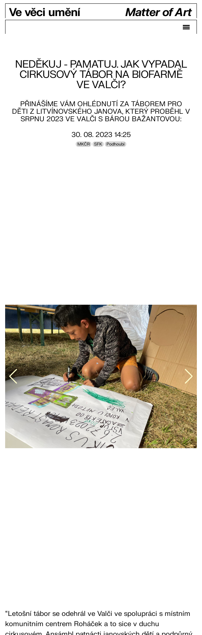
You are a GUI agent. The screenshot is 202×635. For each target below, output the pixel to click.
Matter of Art (158, 12)
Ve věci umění (44, 12)
